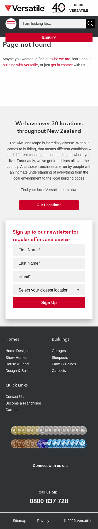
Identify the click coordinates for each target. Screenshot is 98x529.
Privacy (43, 521)
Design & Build (17, 370)
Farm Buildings (64, 364)
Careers (12, 410)
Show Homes (16, 357)
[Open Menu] (10, 23)
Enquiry (49, 37)
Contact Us (14, 397)
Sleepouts (60, 357)
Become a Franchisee (23, 403)
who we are (60, 59)
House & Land (17, 364)
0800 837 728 (49, 500)
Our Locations (49, 205)
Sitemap (19, 521)
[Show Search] (90, 23)
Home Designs (17, 351)
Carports (59, 370)
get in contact (62, 65)
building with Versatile (20, 65)
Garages (59, 351)
